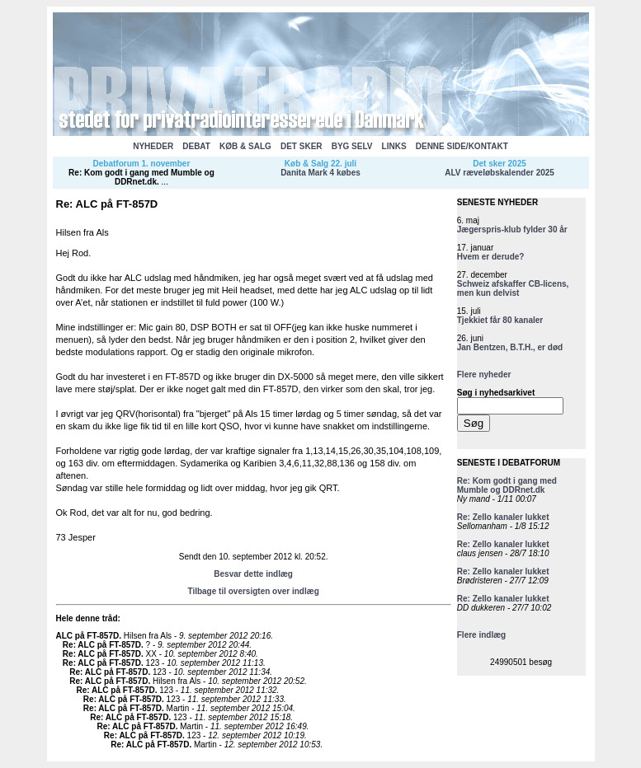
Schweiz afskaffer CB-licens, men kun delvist (513, 288)
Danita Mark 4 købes (320, 172)
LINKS (394, 146)
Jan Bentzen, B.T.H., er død (510, 347)
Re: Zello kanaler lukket (503, 517)
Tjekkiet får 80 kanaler (500, 320)
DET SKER (301, 146)
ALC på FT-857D (88, 635)
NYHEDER (153, 146)
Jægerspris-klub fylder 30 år (512, 229)
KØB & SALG (245, 146)
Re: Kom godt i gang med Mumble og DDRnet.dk (141, 177)
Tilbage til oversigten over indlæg (252, 591)
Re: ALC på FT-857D (102, 644)
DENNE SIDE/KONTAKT (462, 146)
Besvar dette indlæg (253, 573)
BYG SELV (352, 146)
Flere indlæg (481, 634)
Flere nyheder (484, 374)
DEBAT (196, 146)
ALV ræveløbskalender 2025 (499, 172)
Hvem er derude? (491, 256)
